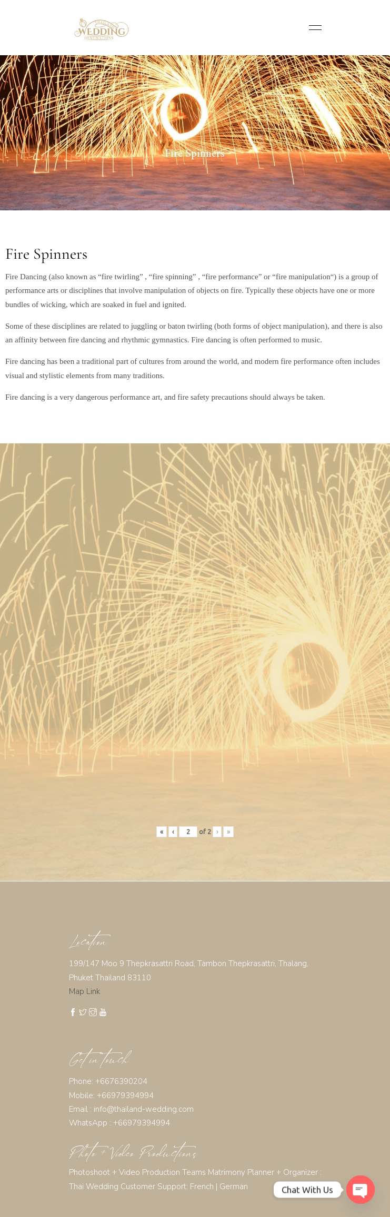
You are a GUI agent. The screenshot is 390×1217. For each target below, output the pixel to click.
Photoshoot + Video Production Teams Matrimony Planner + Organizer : (195, 1172)
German (233, 1186)
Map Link (84, 991)
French (202, 1186)
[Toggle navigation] (312, 27)
